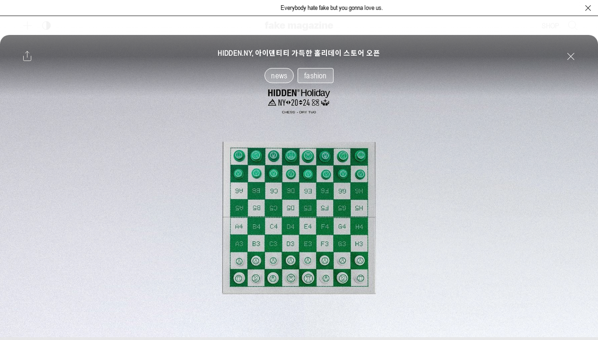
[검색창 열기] (573, 25)
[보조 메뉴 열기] (27, 25)
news (279, 75)
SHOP (550, 25)
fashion (315, 75)
